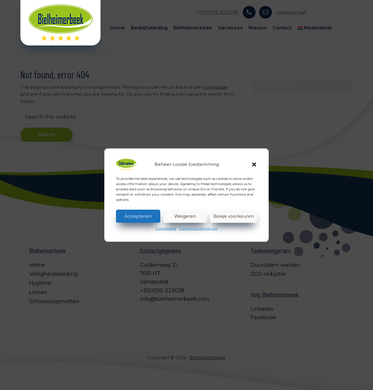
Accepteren (138, 216)
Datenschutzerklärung (198, 228)
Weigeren (185, 216)
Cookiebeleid (165, 228)
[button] (254, 164)
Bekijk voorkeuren (233, 216)
